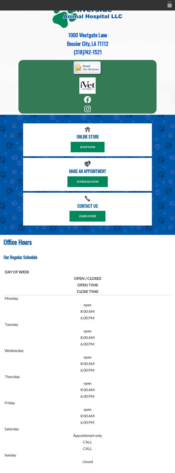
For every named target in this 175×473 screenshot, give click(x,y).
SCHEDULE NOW (87, 181)
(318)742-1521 (88, 52)
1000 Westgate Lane (87, 35)
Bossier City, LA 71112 (87, 43)
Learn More (87, 216)
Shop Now (87, 147)
